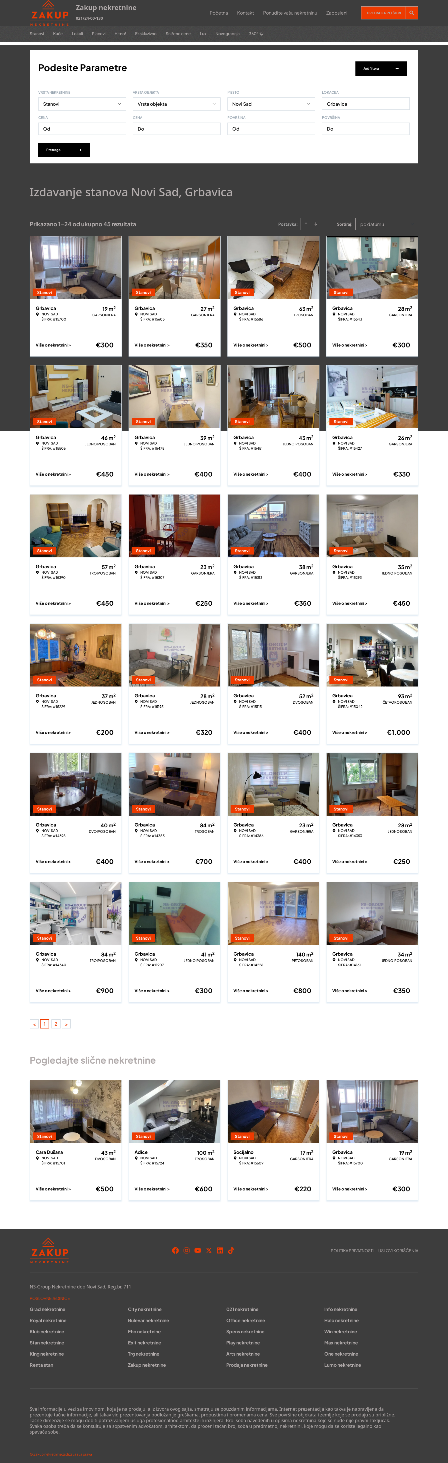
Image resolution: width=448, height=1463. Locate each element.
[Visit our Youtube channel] (197, 1247)
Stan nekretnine (47, 1340)
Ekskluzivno (146, 33)
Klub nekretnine (47, 1329)
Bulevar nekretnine (148, 1318)
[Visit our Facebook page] (175, 1247)
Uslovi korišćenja (398, 1247)
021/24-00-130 (89, 18)
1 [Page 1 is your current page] (44, 1021)
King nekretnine (47, 1351)
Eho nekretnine (144, 1329)
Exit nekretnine (144, 1340)
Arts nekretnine (243, 1351)
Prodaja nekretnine (247, 1362)
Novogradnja (227, 33)
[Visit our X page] (208, 1247)
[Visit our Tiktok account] (231, 1247)
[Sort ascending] (306, 221)
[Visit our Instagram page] (186, 1247)
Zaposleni (336, 13)
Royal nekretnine (48, 1318)
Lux (203, 33)
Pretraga (64, 147)
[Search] (411, 12)
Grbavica (337, 101)
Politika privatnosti (352, 1247)
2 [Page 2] (56, 1021)
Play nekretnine (243, 1340)
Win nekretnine (340, 1329)
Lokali (77, 33)
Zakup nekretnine (147, 1362)
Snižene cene (178, 33)
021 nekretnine (242, 1307)
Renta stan (41, 1362)
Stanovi (37, 33)
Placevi (98, 33)
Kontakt (245, 13)
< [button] (34, 1021)
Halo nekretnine (341, 1318)
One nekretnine (341, 1351)
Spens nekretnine (245, 1329)
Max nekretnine (341, 1340)
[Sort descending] (315, 221)
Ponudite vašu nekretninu (290, 13)
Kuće (58, 33)
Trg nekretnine (143, 1351)
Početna (219, 13)
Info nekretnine (340, 1307)
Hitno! (120, 33)
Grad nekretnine (47, 1307)
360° (256, 33)
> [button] (66, 1021)
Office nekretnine (245, 1318)
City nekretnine (145, 1307)
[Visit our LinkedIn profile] (220, 1247)
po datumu (372, 222)
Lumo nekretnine (342, 1362)
